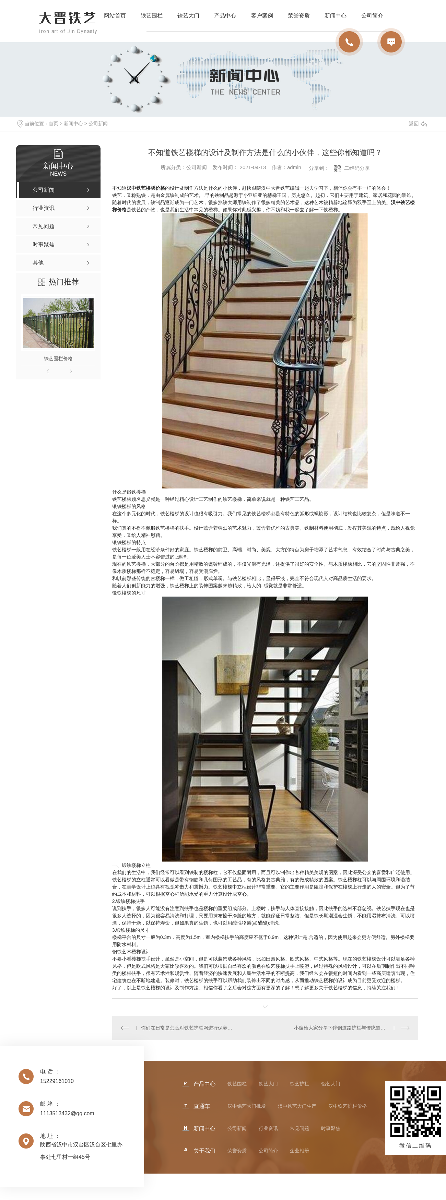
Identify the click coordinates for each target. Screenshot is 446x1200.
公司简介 (268, 1150)
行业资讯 (268, 1128)
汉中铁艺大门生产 (297, 1106)
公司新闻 (98, 123)
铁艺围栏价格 (58, 358)
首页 (53, 123)
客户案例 (262, 16)
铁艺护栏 (299, 1083)
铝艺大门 (330, 1083)
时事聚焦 (330, 1128)
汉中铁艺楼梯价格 (146, 188)
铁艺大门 (188, 16)
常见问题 (299, 1128)
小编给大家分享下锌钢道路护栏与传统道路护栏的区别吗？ (352, 1028)
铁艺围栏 (152, 16)
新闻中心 (73, 123)
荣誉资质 (299, 16)
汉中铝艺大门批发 (246, 1106)
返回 (418, 124)
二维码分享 (357, 168)
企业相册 (299, 1150)
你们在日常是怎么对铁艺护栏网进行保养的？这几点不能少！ (188, 1028)
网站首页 (115, 16)
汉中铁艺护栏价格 (347, 1106)
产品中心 (225, 16)
